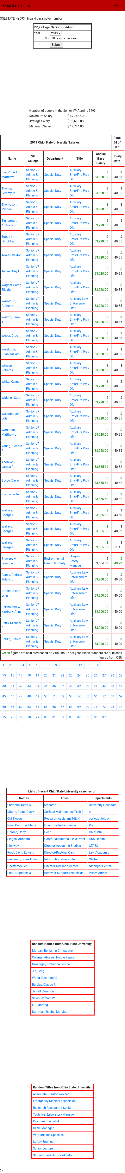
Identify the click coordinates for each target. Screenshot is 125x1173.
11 (72, 665)
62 (20, 707)
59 (120, 696)
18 (29, 675)
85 (87, 717)
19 (37, 675)
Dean (47, 832)
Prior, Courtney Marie (21, 825)
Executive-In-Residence (60, 825)
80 (45, 717)
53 (70, 696)
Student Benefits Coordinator (53, 1155)
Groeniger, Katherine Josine (51, 964)
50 (45, 696)
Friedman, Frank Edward (24, 859)
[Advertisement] (62, 76)
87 (104, 717)
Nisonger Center (100, 866)
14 (97, 665)
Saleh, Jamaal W (43, 998)
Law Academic (99, 852)
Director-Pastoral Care (59, 852)
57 (104, 696)
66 (54, 707)
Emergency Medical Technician (54, 1101)
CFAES (93, 846)
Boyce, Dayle (10, 480)
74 (120, 707)
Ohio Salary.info (16, 5)
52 (62, 696)
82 (62, 717)
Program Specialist (46, 1121)
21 (54, 675)
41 (95, 686)
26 (95, 675)
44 (120, 686)
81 (54, 717)
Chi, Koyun (14, 818)
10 (63, 665)
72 (104, 707)
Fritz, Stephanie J (19, 873)
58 (112, 696)
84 (79, 717)
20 (45, 675)
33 (29, 686)
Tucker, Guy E (11, 271)
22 (62, 675)
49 (37, 696)
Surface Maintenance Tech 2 (63, 812)
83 (70, 717)
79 (37, 717)
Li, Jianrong (40, 1005)
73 (112, 707)
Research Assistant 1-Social (52, 1108)
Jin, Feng (38, 971)
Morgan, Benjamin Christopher (53, 950)
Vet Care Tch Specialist (49, 1135)
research (50, 805)
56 (95, 696)
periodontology (99, 818)
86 (95, 717)
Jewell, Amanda (43, 991)
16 (12, 675)
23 (70, 675)
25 (87, 675)
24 (79, 675)
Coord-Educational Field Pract (64, 839)
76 (12, 717)
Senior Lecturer (43, 1148)
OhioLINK (95, 832)
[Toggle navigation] (116, 5)
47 (20, 696)
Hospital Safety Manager (76, 560)
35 (45, 686)
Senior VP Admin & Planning (33, 174)
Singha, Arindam (18, 839)
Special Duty (52, 174)
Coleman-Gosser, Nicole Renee (53, 957)
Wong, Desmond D (44, 978)
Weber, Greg (10, 335)
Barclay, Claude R (44, 984)
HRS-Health (97, 839)
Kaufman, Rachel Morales (49, 1012)
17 (20, 675)
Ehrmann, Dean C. (19, 805)
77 (20, 717)
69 (79, 707)
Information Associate (59, 859)
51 (54, 696)
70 (87, 707)
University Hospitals (102, 805)
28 (112, 675)
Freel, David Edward (20, 852)
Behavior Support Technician (64, 873)
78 (29, 717)
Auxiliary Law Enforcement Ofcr (79, 303)
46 (12, 696)
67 (62, 707)
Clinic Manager (43, 1128)
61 (12, 707)
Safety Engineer (43, 1142)
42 (104, 686)
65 (45, 707)
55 (87, 696)
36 (54, 686)
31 (12, 686)
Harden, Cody (16, 832)
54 (79, 696)
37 (62, 686)
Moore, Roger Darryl (21, 812)
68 (70, 707)
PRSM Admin (98, 873)
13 (88, 665)
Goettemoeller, (17, 866)
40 (87, 686)
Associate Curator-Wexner (51, 1094)
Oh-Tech (94, 859)
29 (120, 675)
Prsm (92, 825)
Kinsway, (13, 846)
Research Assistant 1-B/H (62, 818)
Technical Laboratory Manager (54, 1114)
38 (70, 686)
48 (29, 696)
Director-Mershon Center (61, 866)
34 (37, 686)
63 (29, 707)
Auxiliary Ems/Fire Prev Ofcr (79, 174)
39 (79, 686)
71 (95, 707)
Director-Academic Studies (62, 846)
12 (80, 665)
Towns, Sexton (12, 255)
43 (112, 686)
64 (37, 707)
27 (104, 675)
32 (20, 686)
